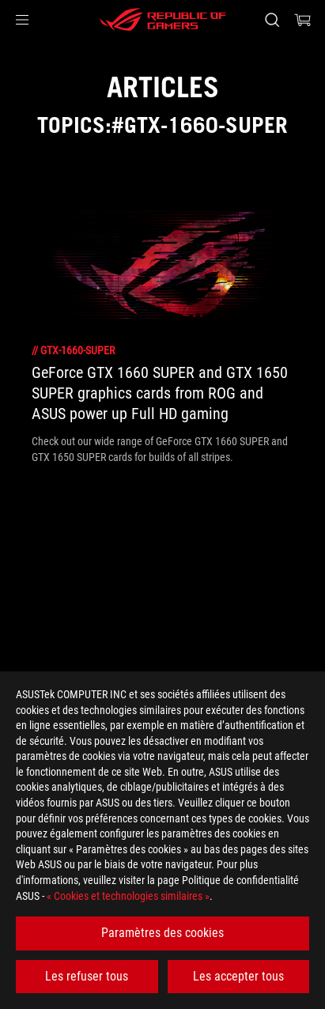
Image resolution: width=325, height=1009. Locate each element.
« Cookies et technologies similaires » (128, 896)
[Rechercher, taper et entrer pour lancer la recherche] (272, 20)
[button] (22, 19)
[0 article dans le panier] (302, 20)
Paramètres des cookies (162, 932)
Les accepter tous (238, 976)
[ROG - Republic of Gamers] (163, 20)
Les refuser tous (86, 976)
